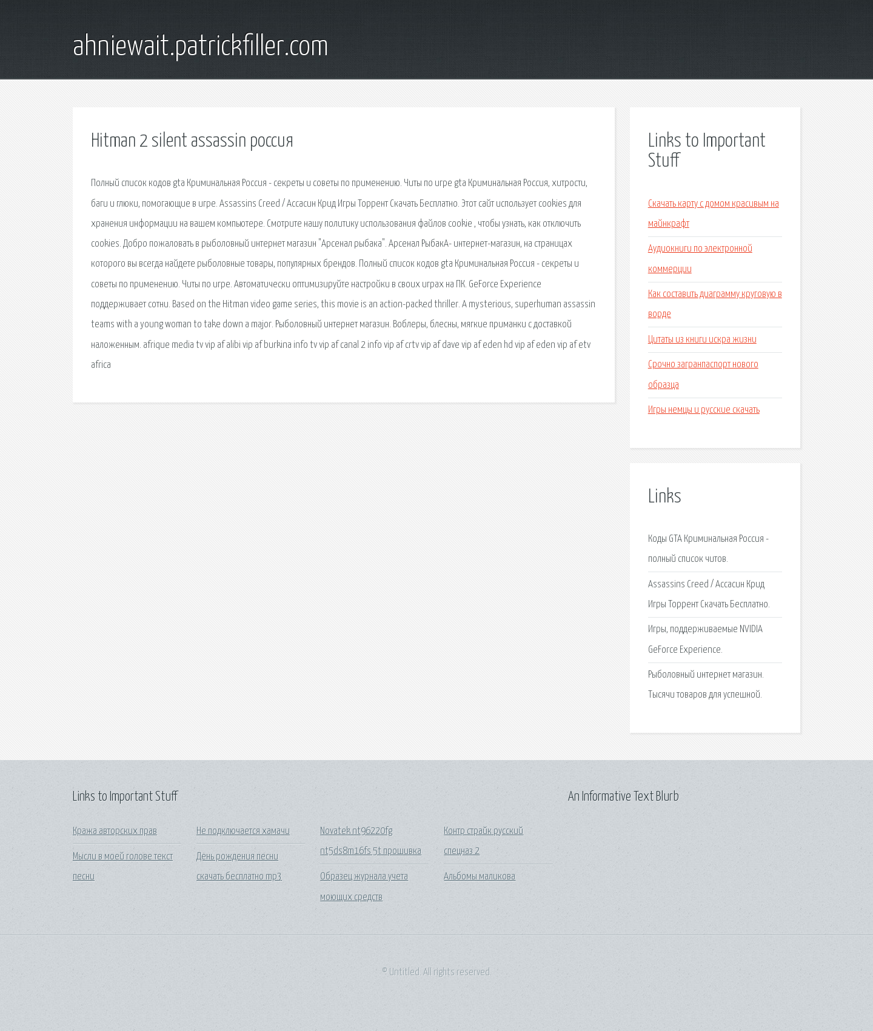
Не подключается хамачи (243, 831)
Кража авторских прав (115, 831)
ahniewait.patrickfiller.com (201, 47)
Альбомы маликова (479, 877)
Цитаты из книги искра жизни (702, 340)
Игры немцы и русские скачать (704, 410)
